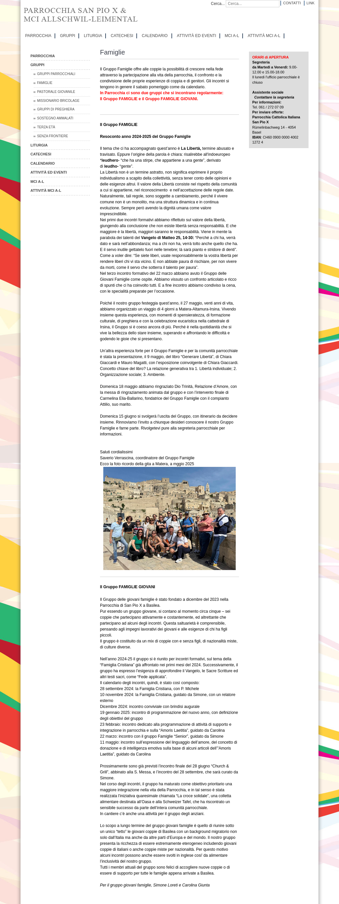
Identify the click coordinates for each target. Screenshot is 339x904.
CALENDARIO (155, 35)
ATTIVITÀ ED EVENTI (196, 35)
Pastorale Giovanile (56, 92)
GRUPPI (67, 35)
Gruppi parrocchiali (56, 74)
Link (311, 3)
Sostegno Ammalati (55, 118)
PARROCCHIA (38, 35)
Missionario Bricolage (58, 101)
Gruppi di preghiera (55, 109)
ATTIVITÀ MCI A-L (264, 35)
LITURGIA (93, 35)
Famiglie (44, 83)
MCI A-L (232, 35)
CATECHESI (122, 35)
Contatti (292, 3)
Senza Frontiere (52, 136)
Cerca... (218, 3)
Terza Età (46, 127)
